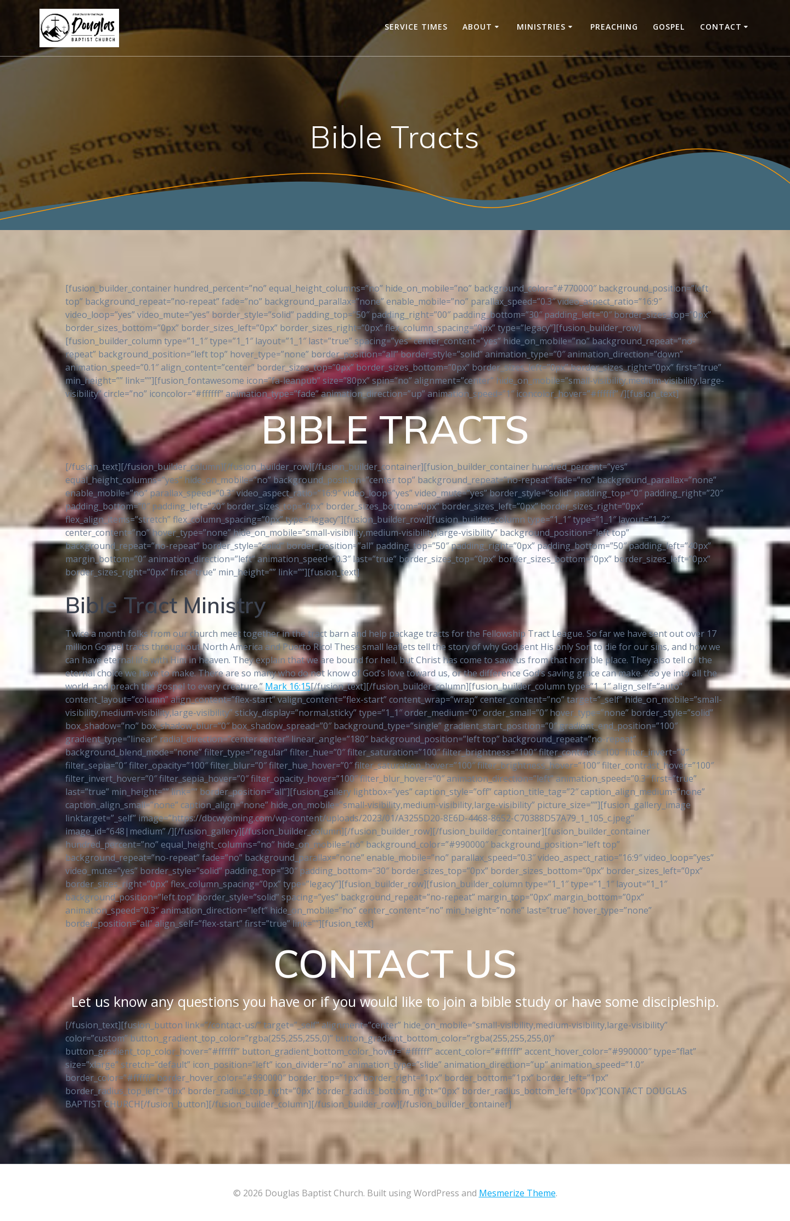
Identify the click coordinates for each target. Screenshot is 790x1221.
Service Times (416, 26)
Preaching (614, 26)
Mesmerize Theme (517, 1193)
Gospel (669, 26)
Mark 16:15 (288, 686)
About (477, 26)
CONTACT (721, 26)
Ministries (541, 26)
